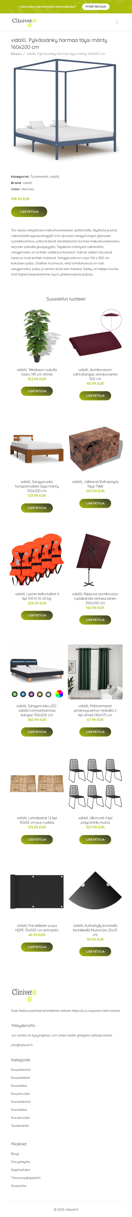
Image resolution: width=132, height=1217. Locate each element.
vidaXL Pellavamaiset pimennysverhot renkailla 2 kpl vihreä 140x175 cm (95, 710)
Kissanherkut (20, 1070)
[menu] (117, 22)
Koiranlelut (19, 1110)
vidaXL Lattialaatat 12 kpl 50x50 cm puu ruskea (37, 820)
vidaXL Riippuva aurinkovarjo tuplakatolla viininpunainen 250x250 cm (95, 598)
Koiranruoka (20, 1118)
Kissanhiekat (20, 1078)
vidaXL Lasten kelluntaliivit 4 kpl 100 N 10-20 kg (37, 596)
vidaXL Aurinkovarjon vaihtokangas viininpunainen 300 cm (95, 374)
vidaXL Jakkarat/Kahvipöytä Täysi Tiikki (95, 484)
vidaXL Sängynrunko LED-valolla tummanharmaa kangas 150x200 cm (36, 710)
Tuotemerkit (39, 176)
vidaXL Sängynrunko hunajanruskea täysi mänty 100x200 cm (37, 486)
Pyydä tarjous (96, 6)
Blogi (15, 1154)
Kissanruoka (20, 1094)
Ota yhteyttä (20, 1162)
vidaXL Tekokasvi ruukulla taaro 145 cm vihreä (37, 372)
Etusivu (16, 54)
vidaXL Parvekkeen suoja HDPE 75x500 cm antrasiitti (36, 927)
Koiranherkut (20, 1102)
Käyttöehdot (20, 1170)
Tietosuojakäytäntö (26, 1178)
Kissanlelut (19, 1086)
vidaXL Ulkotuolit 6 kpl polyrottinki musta (95, 820)
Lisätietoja (29, 212)
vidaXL (55, 176)
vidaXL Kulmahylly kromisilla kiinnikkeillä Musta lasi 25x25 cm (95, 930)
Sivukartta (18, 1186)
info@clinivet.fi (22, 1045)
